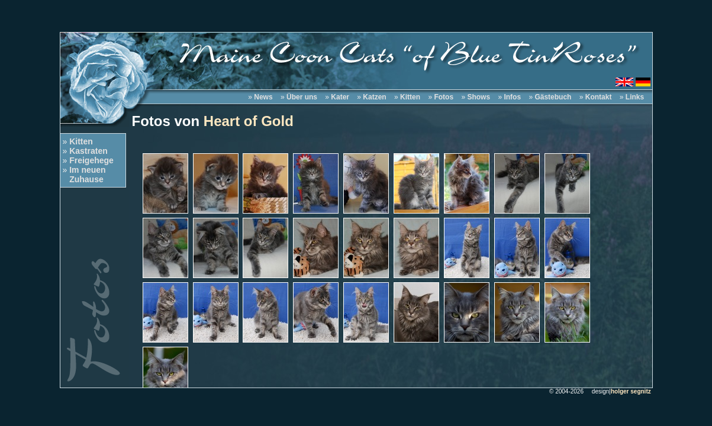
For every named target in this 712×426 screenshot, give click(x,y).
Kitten (81, 141)
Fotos (443, 97)
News (263, 97)
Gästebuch (552, 97)
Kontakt (598, 97)
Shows (478, 97)
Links (635, 97)
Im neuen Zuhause (84, 174)
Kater (340, 97)
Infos (512, 97)
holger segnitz (631, 391)
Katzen (374, 97)
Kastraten (88, 151)
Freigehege (91, 160)
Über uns (301, 97)
